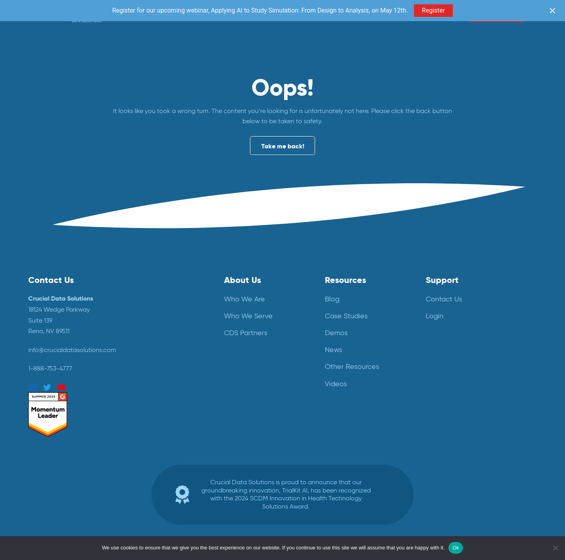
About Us (242, 279)
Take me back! (282, 146)
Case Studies (346, 316)
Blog (332, 299)
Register (433, 10)
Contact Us (444, 299)
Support (442, 279)
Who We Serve (248, 316)
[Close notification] (552, 10)
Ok (455, 548)
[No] (555, 548)
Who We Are (244, 299)
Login (434, 316)
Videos (336, 383)
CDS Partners (245, 332)
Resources (345, 279)
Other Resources (352, 366)
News (333, 349)
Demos (336, 332)
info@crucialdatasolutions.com (72, 350)
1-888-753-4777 (50, 368)
